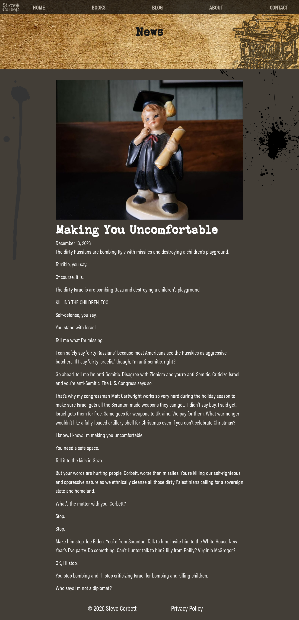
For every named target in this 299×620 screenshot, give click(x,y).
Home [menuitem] (39, 7)
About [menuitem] (216, 7)
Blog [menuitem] (157, 7)
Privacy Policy (187, 608)
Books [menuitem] (98, 7)
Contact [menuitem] (279, 7)
